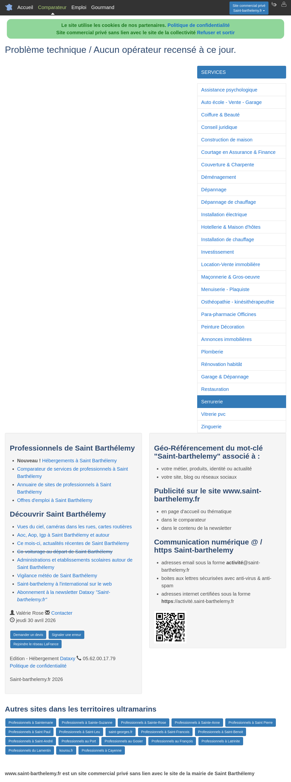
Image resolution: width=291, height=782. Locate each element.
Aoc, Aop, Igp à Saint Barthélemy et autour (63, 535)
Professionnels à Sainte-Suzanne (87, 723)
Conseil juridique (219, 127)
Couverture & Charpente (227, 164)
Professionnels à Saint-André (31, 741)
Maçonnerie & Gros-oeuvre (230, 277)
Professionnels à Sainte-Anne (197, 723)
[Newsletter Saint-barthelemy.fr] (274, 7)
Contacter (62, 613)
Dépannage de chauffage (228, 202)
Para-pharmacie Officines (228, 314)
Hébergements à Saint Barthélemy (79, 460)
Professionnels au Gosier (124, 741)
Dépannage (213, 189)
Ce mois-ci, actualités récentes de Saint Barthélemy (73, 543)
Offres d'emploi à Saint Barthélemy (54, 500)
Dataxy (67, 658)
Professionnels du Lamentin (30, 750)
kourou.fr (66, 750)
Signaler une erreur (66, 635)
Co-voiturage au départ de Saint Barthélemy (64, 551)
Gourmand (102, 7)
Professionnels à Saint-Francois (165, 732)
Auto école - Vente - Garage (231, 102)
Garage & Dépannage (225, 376)
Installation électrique (224, 214)
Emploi (78, 7)
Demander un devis (28, 635)
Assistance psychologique (229, 89)
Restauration (215, 389)
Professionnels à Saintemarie (31, 723)
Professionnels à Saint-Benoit (220, 732)
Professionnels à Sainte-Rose (143, 723)
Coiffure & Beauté (220, 114)
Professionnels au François (172, 741)
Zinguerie (211, 426)
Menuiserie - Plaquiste (225, 289)
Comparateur (52, 7)
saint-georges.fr (120, 732)
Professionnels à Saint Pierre (250, 723)
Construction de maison (226, 139)
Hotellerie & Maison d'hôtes (230, 227)
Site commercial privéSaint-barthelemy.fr (249, 8)
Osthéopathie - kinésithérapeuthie (237, 302)
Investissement (217, 252)
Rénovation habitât (221, 364)
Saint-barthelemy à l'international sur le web (64, 584)
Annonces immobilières (226, 339)
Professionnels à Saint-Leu (79, 732)
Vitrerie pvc (213, 414)
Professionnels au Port (79, 741)
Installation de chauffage (227, 239)
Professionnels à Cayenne (101, 750)
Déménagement (218, 177)
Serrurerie (212, 401)
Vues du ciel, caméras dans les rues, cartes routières (74, 526)
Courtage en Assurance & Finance (238, 152)
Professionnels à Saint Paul (29, 732)
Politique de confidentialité (199, 25)
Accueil (25, 7)
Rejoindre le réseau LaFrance (35, 644)
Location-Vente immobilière (230, 264)
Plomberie (212, 351)
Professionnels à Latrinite (221, 741)
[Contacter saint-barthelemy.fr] (284, 7)
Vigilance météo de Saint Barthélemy (57, 575)
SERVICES (213, 72)
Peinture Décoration (222, 326)
